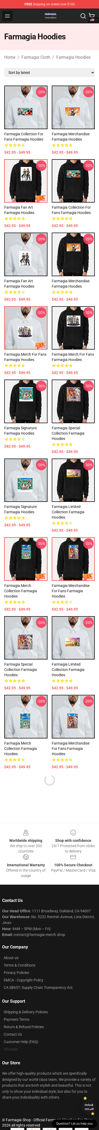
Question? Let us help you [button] (74, 1123)
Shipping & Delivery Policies (26, 1012)
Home (9, 57)
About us (11, 958)
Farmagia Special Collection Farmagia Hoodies (68, 433)
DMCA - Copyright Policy (23, 980)
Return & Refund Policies (24, 1027)
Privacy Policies (16, 973)
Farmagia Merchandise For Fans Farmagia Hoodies (70, 590)
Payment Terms (16, 1019)
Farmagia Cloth (35, 57)
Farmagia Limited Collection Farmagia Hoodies (68, 512)
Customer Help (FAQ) (21, 1042)
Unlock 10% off (89, 1107)
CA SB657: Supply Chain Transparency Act (38, 987)
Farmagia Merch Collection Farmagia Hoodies (20, 590)
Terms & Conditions (19, 965)
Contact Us (13, 1034)
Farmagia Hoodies (73, 57)
